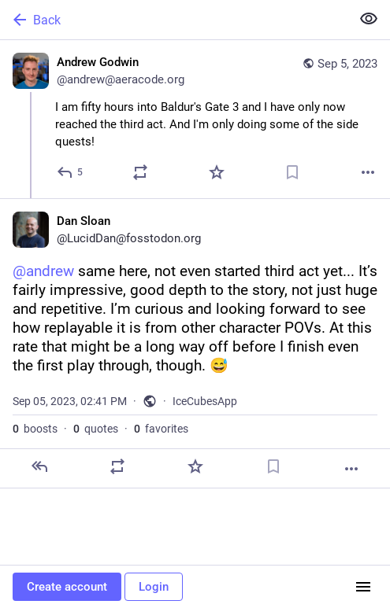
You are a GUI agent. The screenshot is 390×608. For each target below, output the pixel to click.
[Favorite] (216, 172)
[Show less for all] (368, 19)
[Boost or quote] (140, 172)
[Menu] (363, 587)
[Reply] (70, 172)
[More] (367, 172)
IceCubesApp (205, 401)
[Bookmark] (292, 172)
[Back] (173, 19)
